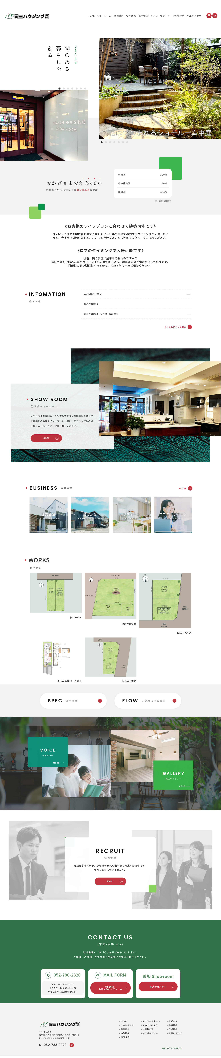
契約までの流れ (150, 1027)
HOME (91, 15)
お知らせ (173, 1023)
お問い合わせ (175, 1035)
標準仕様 (143, 15)
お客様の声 (178, 15)
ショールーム (104, 15)
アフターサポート (160, 15)
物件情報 (131, 15)
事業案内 (119, 15)
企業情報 (173, 1030)
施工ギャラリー (195, 15)
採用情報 (173, 1027)
